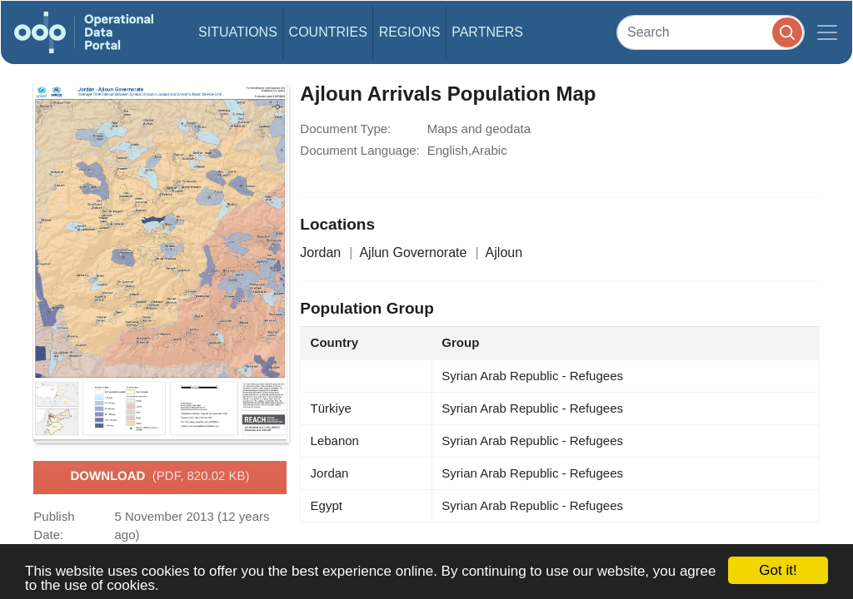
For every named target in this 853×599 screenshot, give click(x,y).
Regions (410, 32)
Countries (328, 32)
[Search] (710, 32)
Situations (237, 32)
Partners (487, 32)
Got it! (777, 570)
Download (159, 476)
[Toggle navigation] (827, 32)
